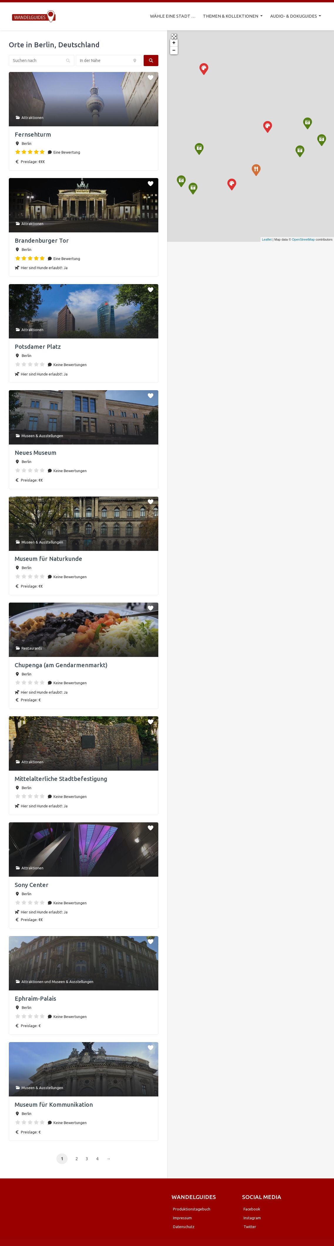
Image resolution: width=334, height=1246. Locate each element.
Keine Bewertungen (70, 363)
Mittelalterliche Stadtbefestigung (61, 777)
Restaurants (31, 647)
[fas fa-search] (151, 59)
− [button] (174, 49)
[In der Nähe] (108, 59)
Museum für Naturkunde (48, 557)
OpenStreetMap (303, 238)
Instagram (252, 1216)
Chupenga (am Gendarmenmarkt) (61, 663)
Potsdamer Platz (38, 345)
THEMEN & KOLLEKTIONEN (231, 15)
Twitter (250, 1225)
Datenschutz (183, 1225)
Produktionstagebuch (191, 1207)
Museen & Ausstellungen (42, 434)
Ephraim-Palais (35, 997)
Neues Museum (35, 451)
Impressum (182, 1216)
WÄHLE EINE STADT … (173, 15)
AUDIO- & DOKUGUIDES (294, 15)
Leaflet (267, 238)
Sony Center (31, 883)
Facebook (252, 1207)
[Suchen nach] (41, 59)
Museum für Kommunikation (54, 1103)
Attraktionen (32, 116)
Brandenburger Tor (42, 239)
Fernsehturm (33, 133)
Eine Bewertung (66, 151)
